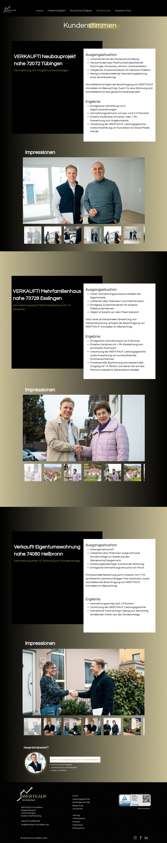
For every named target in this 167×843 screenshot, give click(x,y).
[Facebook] (141, 837)
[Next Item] (139, 190)
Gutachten (78, 809)
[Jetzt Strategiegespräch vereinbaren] (75, 760)
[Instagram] (135, 837)
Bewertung (78, 806)
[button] (57, 10)
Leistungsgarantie (81, 799)
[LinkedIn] (146, 837)
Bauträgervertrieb (81, 802)
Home (75, 796)
